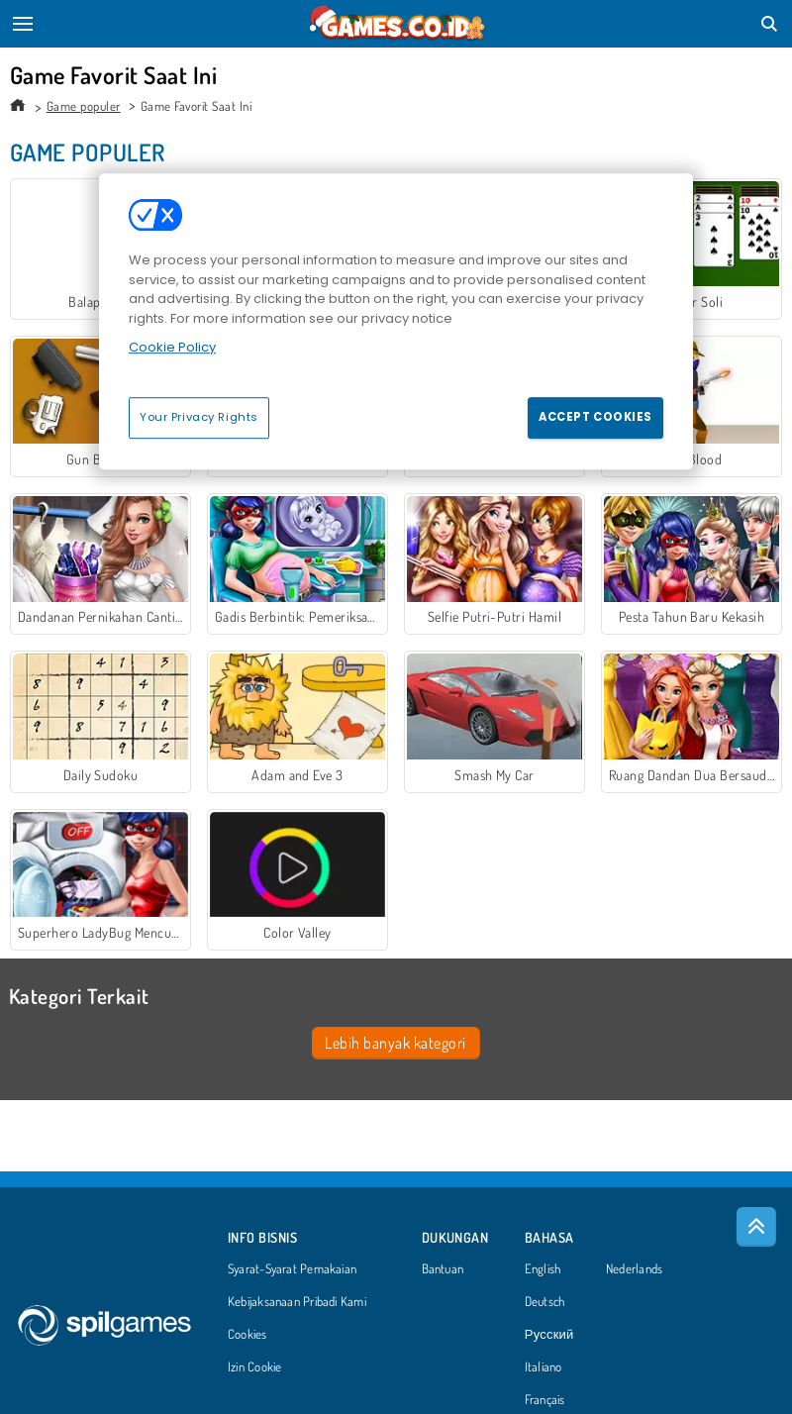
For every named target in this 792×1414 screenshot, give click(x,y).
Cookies (247, 1335)
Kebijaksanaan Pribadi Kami (297, 1302)
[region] (396, 320)
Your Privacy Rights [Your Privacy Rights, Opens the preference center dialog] (199, 417)
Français (545, 1400)
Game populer (84, 106)
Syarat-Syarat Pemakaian (292, 1269)
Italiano (543, 1367)
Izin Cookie (254, 1367)
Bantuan (443, 1269)
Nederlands (634, 1269)
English (543, 1269)
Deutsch (545, 1302)
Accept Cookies (595, 417)
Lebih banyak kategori (395, 1043)
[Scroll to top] (756, 1227)
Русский (549, 1335)
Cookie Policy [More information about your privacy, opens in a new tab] (172, 347)
